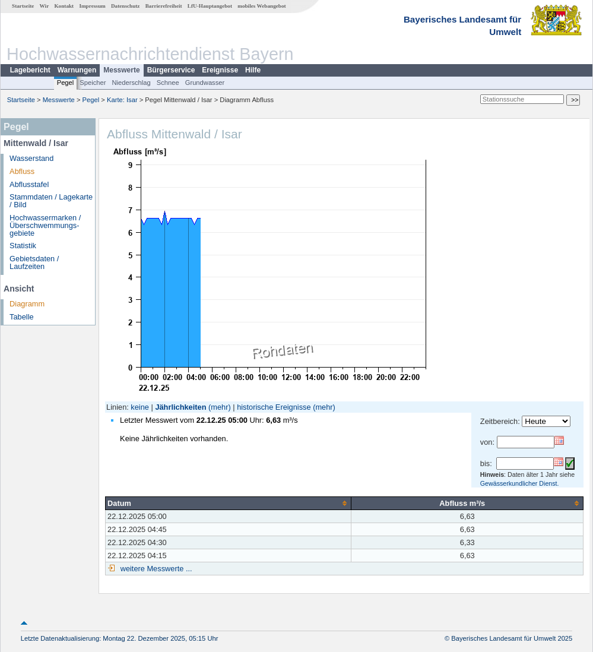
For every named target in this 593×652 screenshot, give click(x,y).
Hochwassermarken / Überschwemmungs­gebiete (45, 225)
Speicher (93, 82)
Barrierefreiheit (163, 6)
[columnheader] (228, 502)
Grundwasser (205, 82)
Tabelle (21, 316)
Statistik (22, 245)
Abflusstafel (29, 184)
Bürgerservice (171, 70)
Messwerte (121, 70)
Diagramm (27, 303)
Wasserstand (31, 158)
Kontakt (64, 6)
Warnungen (77, 70)
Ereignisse (220, 70)
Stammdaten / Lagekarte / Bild (51, 200)
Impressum (92, 6)
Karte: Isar (122, 99)
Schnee (168, 82)
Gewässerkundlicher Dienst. (519, 483)
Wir (44, 6)
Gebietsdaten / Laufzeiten (34, 262)
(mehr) (219, 407)
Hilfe (253, 70)
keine (140, 407)
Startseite (23, 6)
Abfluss (21, 171)
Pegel (65, 82)
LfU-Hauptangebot (210, 6)
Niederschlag (131, 82)
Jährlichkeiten (180, 407)
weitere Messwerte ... (155, 568)
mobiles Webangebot (261, 6)
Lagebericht (30, 70)
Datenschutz (125, 6)
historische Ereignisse (273, 407)
